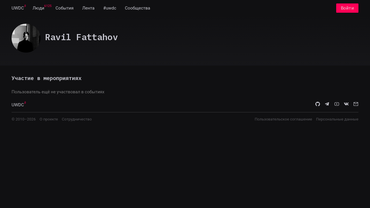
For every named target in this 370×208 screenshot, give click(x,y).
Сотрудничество (77, 119)
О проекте (49, 119)
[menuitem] (18, 8)
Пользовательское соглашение (283, 119)
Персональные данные (337, 119)
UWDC (18, 8)
